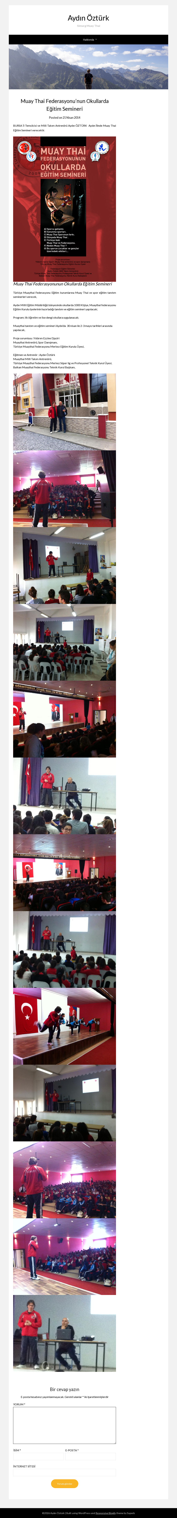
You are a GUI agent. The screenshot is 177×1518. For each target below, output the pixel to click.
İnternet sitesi (24, 1466)
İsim (17, 1450)
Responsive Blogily (106, 1513)
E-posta (72, 1450)
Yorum (19, 1404)
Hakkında (88, 39)
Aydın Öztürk (88, 17)
